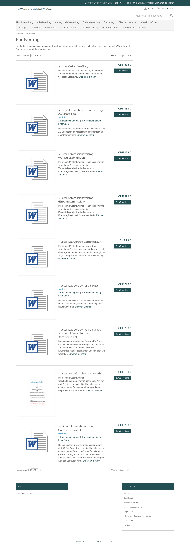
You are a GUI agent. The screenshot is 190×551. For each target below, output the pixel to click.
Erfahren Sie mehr (87, 77)
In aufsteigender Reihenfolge (41, 56)
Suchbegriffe (129, 498)
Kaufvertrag (35, 27)
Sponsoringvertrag (69, 27)
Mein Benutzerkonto (26, 493)
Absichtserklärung (24, 22)
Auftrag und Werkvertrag (67, 22)
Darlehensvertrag (91, 22)
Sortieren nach (23, 56)
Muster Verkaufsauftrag (73, 66)
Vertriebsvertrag (90, 27)
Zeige (121, 56)
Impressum (128, 512)
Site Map (127, 493)
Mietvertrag (50, 27)
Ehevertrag (109, 22)
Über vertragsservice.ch (133, 507)
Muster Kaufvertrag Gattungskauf (79, 241)
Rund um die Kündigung (134, 27)
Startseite (19, 34)
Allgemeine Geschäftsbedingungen (138, 516)
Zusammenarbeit (110, 27)
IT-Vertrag (21, 27)
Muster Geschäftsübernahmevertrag (81, 373)
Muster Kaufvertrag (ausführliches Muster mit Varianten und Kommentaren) (79, 333)
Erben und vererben (127, 22)
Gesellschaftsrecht (150, 22)
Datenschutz (129, 520)
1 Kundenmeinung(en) (68, 121)
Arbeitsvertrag (44, 22)
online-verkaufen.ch (89, 542)
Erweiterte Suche (131, 502)
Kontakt (127, 525)
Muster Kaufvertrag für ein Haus (78, 285)
